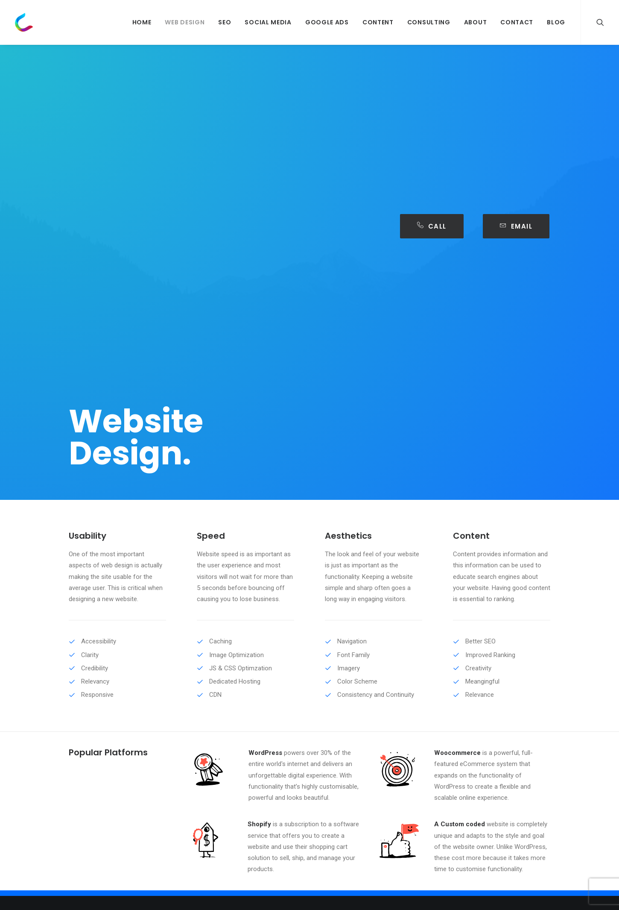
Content (378, 22)
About (475, 22)
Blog (556, 22)
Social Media (268, 22)
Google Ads (327, 22)
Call (432, 226)
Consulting (428, 22)
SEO (224, 22)
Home (142, 22)
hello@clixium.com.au (492, 727)
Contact (516, 22)
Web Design (184, 22)
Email (516, 226)
